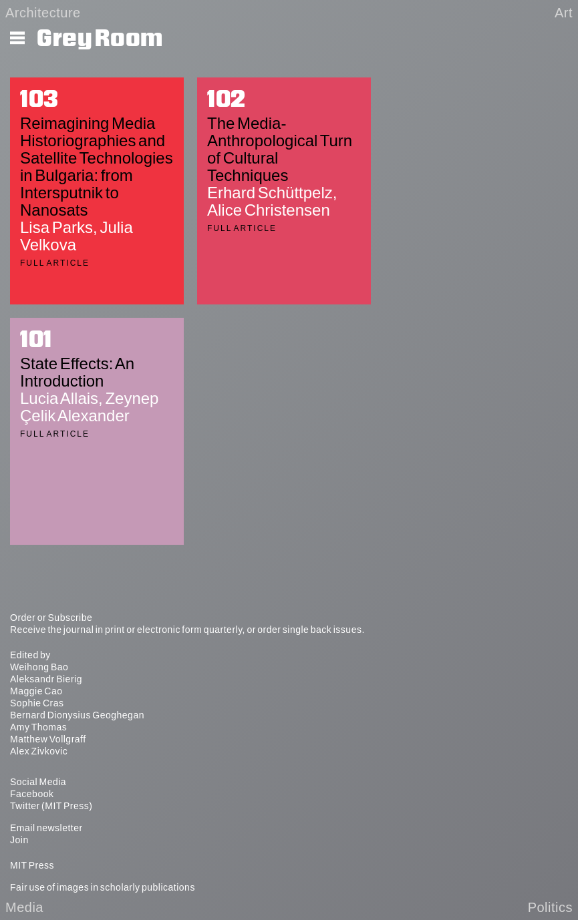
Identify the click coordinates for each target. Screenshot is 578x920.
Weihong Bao (39, 667)
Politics (550, 907)
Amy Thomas (38, 727)
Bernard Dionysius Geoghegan (77, 715)
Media (24, 907)
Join (19, 840)
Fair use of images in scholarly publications (102, 887)
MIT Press (32, 865)
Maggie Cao (36, 691)
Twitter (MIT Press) (51, 805)
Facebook (31, 793)
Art (564, 12)
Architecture (43, 12)
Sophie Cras (37, 703)
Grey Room (100, 38)
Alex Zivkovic (38, 751)
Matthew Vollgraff (48, 739)
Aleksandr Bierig (46, 679)
